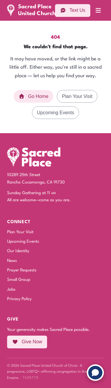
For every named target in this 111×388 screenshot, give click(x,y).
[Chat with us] (95, 372)
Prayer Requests (21, 270)
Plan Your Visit (77, 96)
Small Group (18, 280)
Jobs (11, 289)
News (12, 261)
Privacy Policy (19, 299)
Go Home (33, 96)
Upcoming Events (55, 112)
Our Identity (18, 251)
